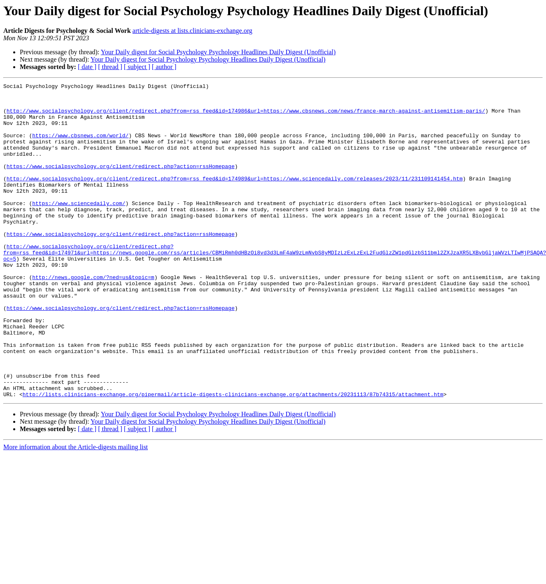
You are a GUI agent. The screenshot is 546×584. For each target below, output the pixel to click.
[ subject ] (137, 66)
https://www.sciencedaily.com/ (78, 227)
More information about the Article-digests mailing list (75, 509)
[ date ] (87, 66)
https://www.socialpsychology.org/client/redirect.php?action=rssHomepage (121, 183)
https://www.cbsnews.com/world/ (80, 146)
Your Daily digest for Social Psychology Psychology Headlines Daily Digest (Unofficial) (218, 51)
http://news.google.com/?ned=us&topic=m (93, 316)
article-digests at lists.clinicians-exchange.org (192, 30)
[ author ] (164, 66)
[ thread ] (110, 66)
